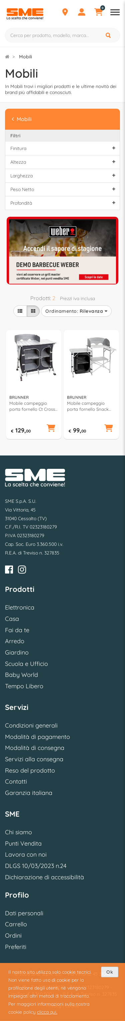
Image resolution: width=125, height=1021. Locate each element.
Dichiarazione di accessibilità (44, 877)
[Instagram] (22, 571)
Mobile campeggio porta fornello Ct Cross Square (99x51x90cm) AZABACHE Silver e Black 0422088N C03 (32, 406)
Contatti (16, 781)
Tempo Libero (24, 686)
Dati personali (24, 913)
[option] (62, 250)
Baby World (21, 675)
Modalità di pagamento (37, 737)
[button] (51, 428)
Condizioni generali (31, 725)
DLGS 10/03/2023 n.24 (35, 866)
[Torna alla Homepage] (7, 57)
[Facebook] (9, 571)
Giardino (17, 652)
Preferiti (15, 947)
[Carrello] (98, 13)
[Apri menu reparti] (115, 13)
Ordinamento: (76, 311)
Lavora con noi (26, 854)
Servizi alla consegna (34, 759)
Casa (12, 619)
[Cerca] (108, 35)
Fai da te (17, 630)
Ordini (13, 935)
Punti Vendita (23, 843)
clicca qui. (47, 1012)
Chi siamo (18, 832)
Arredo (14, 641)
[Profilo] (81, 13)
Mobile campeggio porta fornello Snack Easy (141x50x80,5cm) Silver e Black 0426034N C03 (91, 406)
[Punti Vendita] (65, 13)
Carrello (16, 924)
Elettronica (19, 607)
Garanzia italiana (28, 793)
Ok (109, 972)
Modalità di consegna (34, 748)
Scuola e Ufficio (26, 664)
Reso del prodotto (30, 770)
